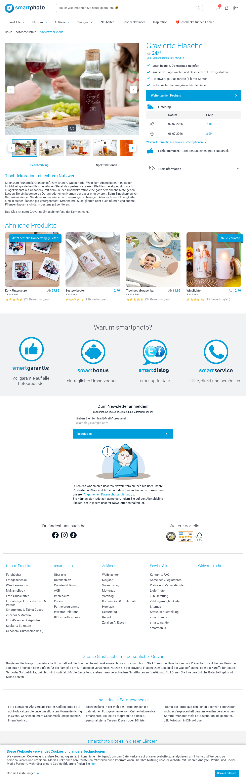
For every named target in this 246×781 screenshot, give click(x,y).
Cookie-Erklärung (65, 585)
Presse (58, 601)
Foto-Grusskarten (17, 596)
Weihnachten (110, 575)
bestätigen (84, 434)
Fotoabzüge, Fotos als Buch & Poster (26, 603)
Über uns (60, 575)
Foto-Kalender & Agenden (23, 620)
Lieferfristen (158, 590)
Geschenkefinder (134, 22)
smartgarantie (159, 622)
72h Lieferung (159, 596)
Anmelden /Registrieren (165, 580)
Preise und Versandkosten (167, 585)
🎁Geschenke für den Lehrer (195, 22)
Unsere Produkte (19, 566)
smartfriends (158, 617)
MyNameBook (15, 590)
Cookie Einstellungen (23, 773)
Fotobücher (13, 575)
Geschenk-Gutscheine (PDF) (24, 631)
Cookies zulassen (226, 773)
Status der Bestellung (164, 612)
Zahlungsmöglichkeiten (165, 601)
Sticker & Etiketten (18, 626)
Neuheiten (107, 22)
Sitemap (155, 606)
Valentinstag (110, 585)
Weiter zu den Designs (166, 95)
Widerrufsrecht (209, 566)
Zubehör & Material (19, 615)
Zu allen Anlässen (114, 622)
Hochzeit (108, 606)
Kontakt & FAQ (159, 575)
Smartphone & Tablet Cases (24, 609)
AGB (57, 590)
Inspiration (160, 22)
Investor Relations (66, 612)
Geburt (106, 617)
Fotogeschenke (16, 580)
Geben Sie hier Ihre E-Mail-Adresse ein (101, 418)
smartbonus (158, 628)
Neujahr (107, 580)
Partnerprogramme (66, 606)
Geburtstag (109, 612)
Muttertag (108, 590)
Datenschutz (62, 580)
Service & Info (160, 566)
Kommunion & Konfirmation (120, 601)
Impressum (61, 596)
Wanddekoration (17, 585)
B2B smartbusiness (67, 617)
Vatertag (108, 596)
